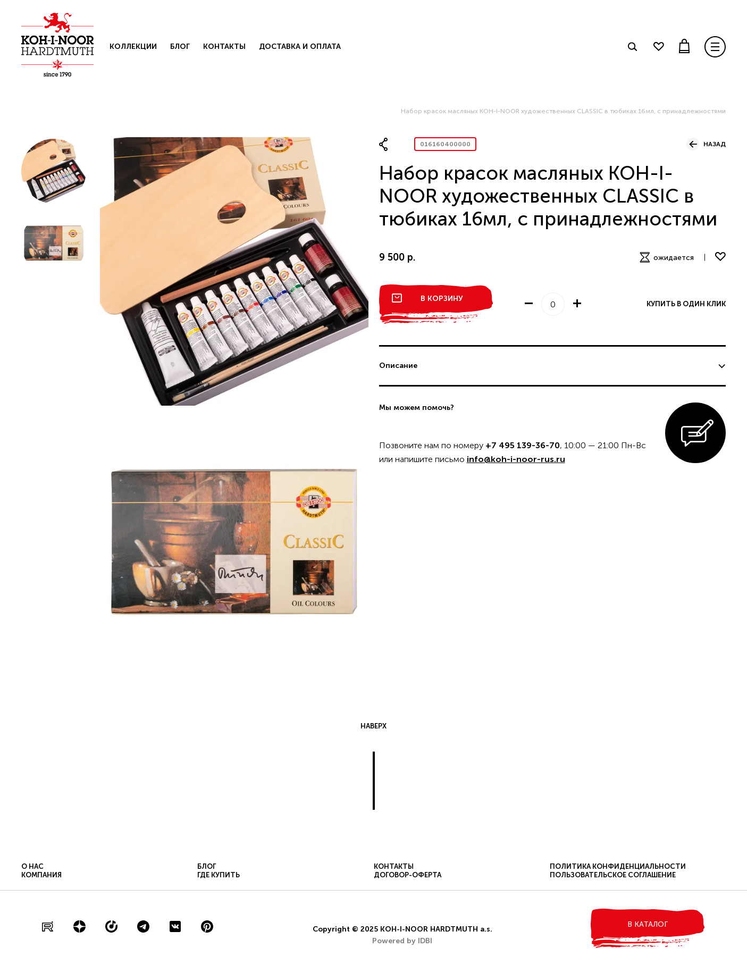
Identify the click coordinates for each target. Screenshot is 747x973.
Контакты (224, 46)
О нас (32, 866)
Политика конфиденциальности (618, 866)
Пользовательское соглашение (613, 875)
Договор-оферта (407, 875)
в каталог (647, 924)
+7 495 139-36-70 (522, 445)
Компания (41, 875)
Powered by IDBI (402, 940)
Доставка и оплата (300, 46)
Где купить (218, 875)
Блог (180, 46)
